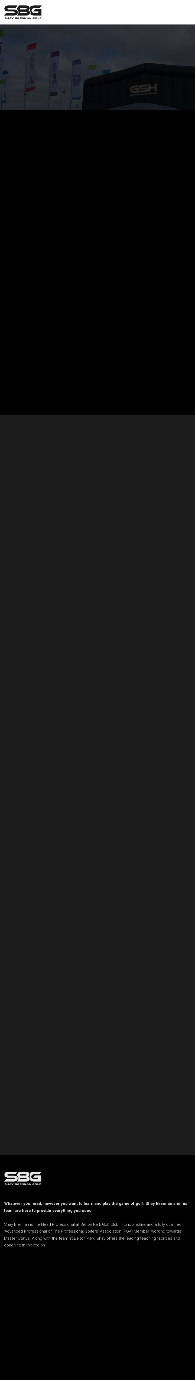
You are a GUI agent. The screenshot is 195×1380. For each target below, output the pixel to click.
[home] (23, 12)
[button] (180, 12)
